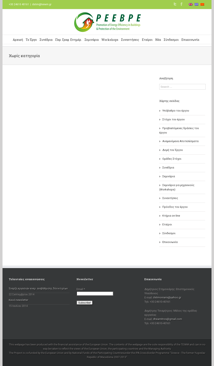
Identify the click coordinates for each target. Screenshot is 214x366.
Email (80, 289)
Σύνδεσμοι (171, 40)
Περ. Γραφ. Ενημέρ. (68, 40)
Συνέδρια (45, 40)
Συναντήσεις (130, 40)
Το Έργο (31, 40)
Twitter (175, 4)
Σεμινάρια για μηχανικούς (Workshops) (176, 187)
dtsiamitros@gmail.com (167, 319)
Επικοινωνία (190, 40)
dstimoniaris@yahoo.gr (167, 297)
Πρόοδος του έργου (175, 206)
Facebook (181, 4)
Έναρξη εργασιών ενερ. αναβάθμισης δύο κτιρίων (38, 288)
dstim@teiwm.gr (41, 4)
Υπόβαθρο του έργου (175, 110)
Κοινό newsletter (18, 300)
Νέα (158, 40)
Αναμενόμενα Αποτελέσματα (180, 141)
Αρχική (18, 40)
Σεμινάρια (91, 40)
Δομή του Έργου (172, 150)
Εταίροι (147, 40)
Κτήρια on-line (171, 215)
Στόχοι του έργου (173, 119)
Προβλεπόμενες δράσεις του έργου (179, 130)
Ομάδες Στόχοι (171, 158)
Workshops (109, 40)
